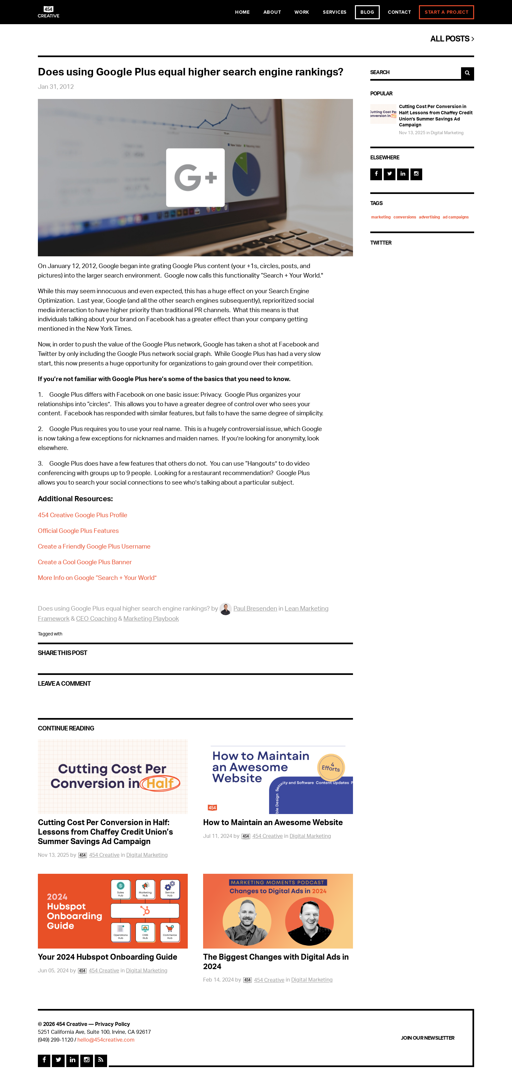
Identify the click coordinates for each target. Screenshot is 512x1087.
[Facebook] (376, 174)
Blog (367, 12)
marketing (381, 217)
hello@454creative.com (106, 1040)
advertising (429, 217)
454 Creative (98, 855)
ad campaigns (456, 217)
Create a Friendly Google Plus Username (94, 547)
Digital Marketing (147, 855)
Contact (399, 12)
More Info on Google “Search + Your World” (97, 578)
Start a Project (447, 12)
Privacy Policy (112, 1024)
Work (302, 12)
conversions (404, 217)
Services (335, 12)
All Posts (452, 40)
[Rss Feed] (101, 1061)
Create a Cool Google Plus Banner (85, 563)
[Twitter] (389, 174)
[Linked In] (403, 174)
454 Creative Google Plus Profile (82, 516)
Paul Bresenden (248, 609)
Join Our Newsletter (427, 1038)
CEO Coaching (96, 619)
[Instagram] (416, 174)
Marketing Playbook (151, 619)
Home (242, 12)
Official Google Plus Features (78, 531)
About (272, 12)
